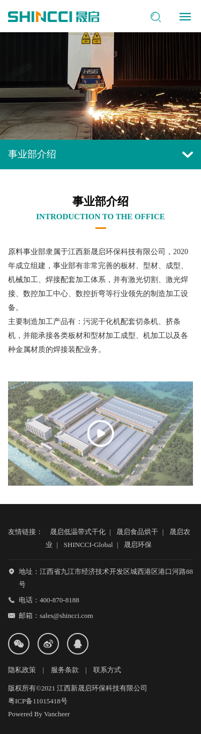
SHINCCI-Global (88, 545)
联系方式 (107, 670)
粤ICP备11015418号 (38, 701)
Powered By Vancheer (39, 714)
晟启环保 (138, 545)
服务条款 (65, 670)
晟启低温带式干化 (78, 532)
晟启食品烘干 (137, 532)
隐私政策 (22, 670)
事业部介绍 (100, 154)
